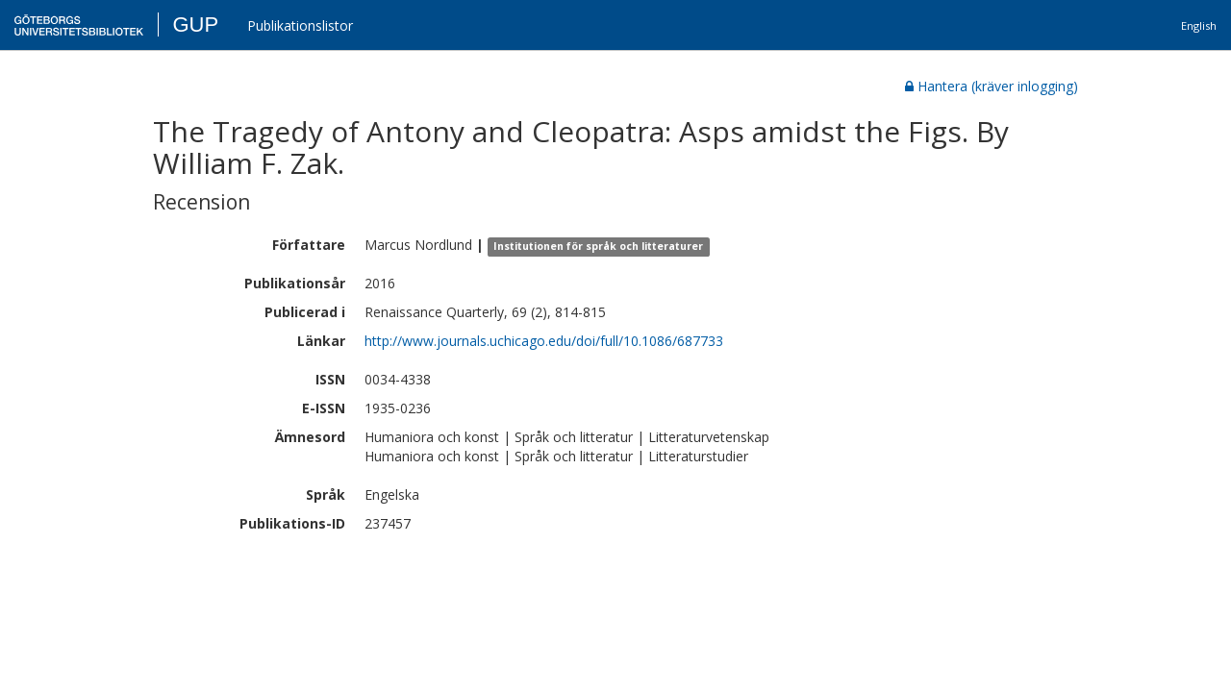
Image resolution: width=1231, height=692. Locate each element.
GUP (195, 24)
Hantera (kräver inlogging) (991, 86)
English (1199, 25)
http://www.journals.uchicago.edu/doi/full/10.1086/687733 (543, 341)
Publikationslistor (300, 25)
